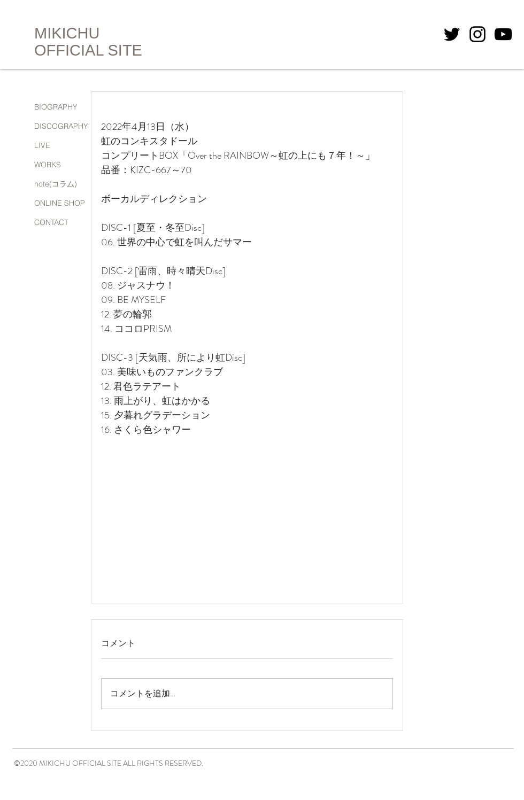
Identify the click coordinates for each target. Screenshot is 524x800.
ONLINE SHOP (59, 203)
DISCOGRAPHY (61, 126)
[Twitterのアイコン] (452, 34)
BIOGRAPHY (56, 107)
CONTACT (51, 222)
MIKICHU (66, 33)
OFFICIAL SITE (88, 50)
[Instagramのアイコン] (477, 34)
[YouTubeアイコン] (503, 34)
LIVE (42, 145)
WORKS (47, 164)
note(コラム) (55, 184)
